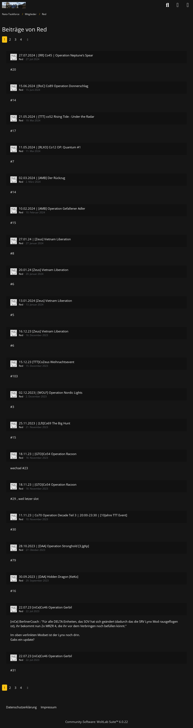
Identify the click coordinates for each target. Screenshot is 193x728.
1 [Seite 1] (4, 39)
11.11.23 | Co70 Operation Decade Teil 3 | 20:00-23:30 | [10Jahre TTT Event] (73, 515)
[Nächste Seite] (27, 39)
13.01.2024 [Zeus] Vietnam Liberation (45, 301)
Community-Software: (96, 722)
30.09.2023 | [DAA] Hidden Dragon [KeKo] (48, 577)
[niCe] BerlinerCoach (24, 621)
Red (21, 59)
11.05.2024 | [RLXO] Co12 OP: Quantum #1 (50, 147)
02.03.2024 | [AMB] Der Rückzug (42, 178)
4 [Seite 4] (21, 39)
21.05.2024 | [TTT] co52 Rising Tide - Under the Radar (56, 116)
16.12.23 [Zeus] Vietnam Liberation (43, 331)
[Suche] (167, 5)
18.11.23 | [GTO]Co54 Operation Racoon (47, 454)
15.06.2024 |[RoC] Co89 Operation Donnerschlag (53, 86)
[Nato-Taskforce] (14, 5)
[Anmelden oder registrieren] (178, 5)
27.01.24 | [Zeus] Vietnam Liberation (45, 239)
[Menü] (188, 5)
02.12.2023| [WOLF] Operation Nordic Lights (50, 392)
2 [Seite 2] (10, 39)
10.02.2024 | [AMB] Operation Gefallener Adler (52, 208)
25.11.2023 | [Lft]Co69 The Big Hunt (44, 423)
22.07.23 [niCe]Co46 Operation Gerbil (45, 607)
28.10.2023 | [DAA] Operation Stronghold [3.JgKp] (54, 546)
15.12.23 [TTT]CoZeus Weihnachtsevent (46, 362)
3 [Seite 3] (15, 39)
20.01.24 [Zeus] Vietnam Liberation (43, 270)
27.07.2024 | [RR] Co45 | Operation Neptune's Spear (56, 55)
